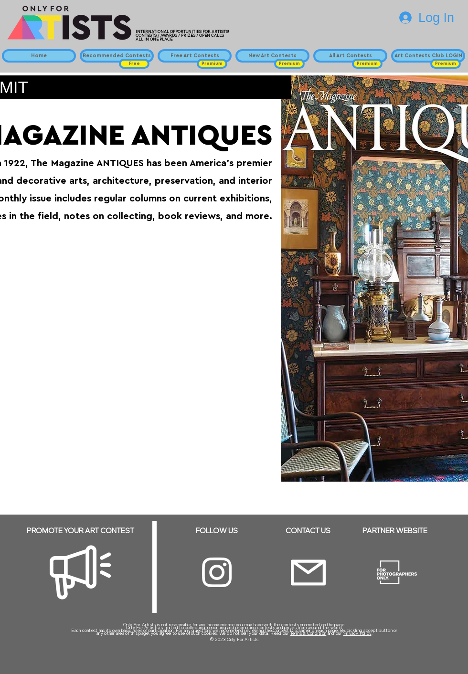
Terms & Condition (308, 633)
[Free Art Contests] (195, 56)
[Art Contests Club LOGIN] (428, 56)
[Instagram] (217, 572)
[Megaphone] (80, 572)
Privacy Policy (357, 633)
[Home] (39, 56)
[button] (134, 64)
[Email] (308, 572)
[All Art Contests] (350, 56)
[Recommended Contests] (117, 56)
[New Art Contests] (272, 56)
